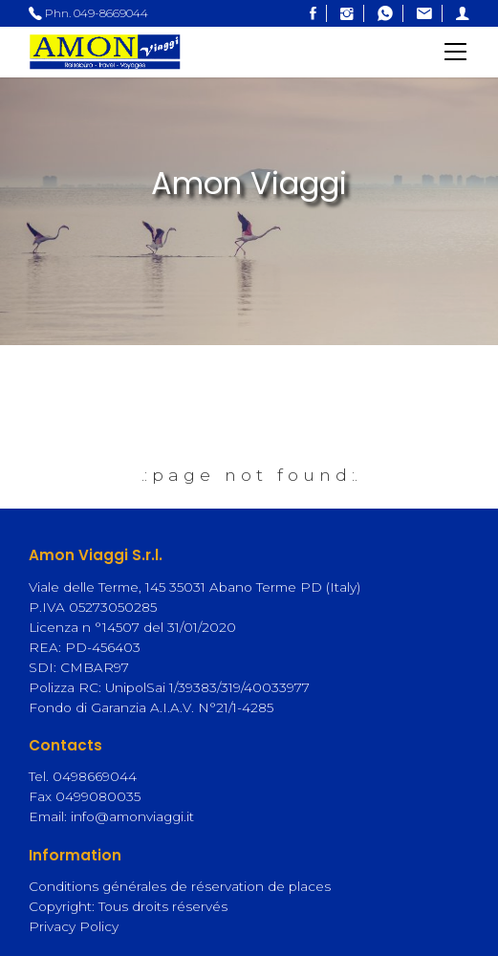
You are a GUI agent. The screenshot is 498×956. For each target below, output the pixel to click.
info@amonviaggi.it (132, 816)
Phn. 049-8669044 (88, 13)
